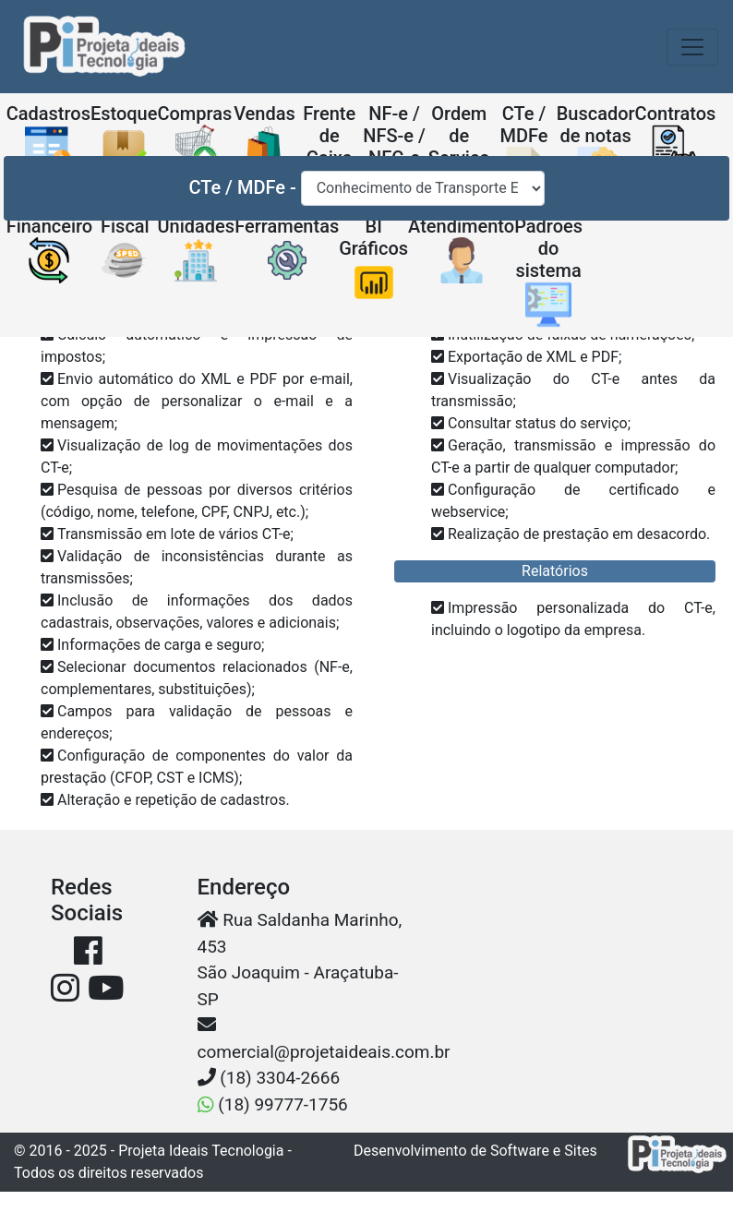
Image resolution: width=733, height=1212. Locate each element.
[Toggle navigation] (692, 47)
